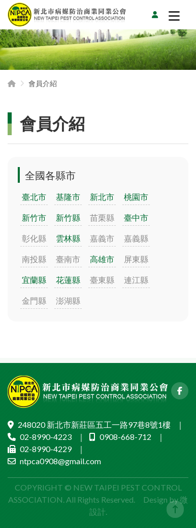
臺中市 (136, 217)
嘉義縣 (136, 238)
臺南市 (68, 259)
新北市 (102, 196)
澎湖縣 (68, 300)
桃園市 (136, 196)
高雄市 (102, 259)
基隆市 (68, 196)
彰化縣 (34, 238)
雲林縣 (68, 238)
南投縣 (34, 259)
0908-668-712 (125, 436)
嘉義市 (102, 238)
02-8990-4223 (46, 436)
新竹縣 (68, 217)
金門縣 (34, 300)
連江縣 (136, 280)
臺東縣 (102, 280)
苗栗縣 (102, 217)
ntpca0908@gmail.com (60, 461)
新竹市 (34, 217)
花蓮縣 (68, 280)
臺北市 (34, 196)
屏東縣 (136, 259)
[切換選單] (174, 18)
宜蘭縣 (34, 280)
